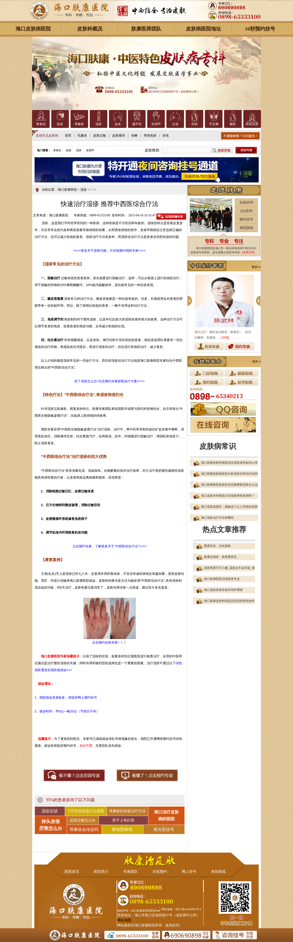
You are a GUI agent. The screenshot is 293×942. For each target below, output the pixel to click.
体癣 (134, 135)
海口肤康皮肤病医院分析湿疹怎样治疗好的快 (230, 473)
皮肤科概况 (89, 29)
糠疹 (233, 124)
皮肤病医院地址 (203, 29)
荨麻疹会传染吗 (84, 829)
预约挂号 (246, 219)
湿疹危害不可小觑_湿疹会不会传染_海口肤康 (234, 568)
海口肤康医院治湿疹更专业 (222, 579)
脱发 (60, 124)
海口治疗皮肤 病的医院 (166, 815)
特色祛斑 (252, 124)
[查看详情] (248, 252)
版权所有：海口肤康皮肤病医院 (136, 910)
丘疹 (175, 124)
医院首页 (72, 871)
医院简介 (101, 871)
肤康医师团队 (146, 29)
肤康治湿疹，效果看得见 (220, 557)
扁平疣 (137, 124)
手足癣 (214, 124)
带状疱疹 (150, 135)
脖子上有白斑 (123, 820)
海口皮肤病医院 (33, 29)
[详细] (225, 337)
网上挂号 (189, 871)
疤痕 (194, 124)
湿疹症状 (49, 811)
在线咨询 (246, 202)
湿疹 (98, 124)
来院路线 (246, 228)
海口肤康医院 (67, 189)
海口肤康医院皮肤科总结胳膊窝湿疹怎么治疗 (230, 484)
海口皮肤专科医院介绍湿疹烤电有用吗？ (228, 495)
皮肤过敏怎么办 (82, 820)
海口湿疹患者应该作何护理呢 (223, 590)
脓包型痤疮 (122, 829)
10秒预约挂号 (260, 29)
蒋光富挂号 (164, 829)
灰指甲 (156, 124)
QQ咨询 (246, 211)
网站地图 (124, 920)
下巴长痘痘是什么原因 (85, 811)
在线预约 (159, 871)
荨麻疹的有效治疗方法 (127, 811)
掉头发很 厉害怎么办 (50, 825)
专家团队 (130, 871)
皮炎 (117, 124)
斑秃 (68, 135)
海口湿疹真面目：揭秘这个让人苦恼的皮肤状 (230, 506)
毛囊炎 (82, 135)
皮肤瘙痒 (118, 135)
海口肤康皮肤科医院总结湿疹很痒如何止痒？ (230, 462)
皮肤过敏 (99, 135)
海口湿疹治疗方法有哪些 (217, 517)
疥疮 (166, 135)
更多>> (256, 267)
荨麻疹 (79, 124)
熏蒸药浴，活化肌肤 (217, 546)
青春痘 (41, 124)
